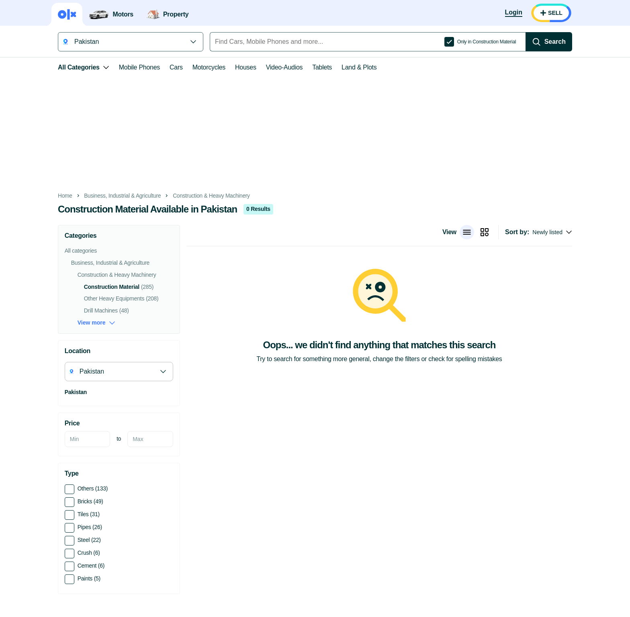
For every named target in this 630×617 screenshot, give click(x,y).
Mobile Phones (139, 67)
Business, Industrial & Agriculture (122, 196)
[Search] (549, 41)
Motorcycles (208, 67)
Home (65, 196)
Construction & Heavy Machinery (211, 196)
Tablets (322, 67)
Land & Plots (359, 67)
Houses (245, 67)
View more (96, 322)
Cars (176, 67)
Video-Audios (284, 67)
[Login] (513, 13)
